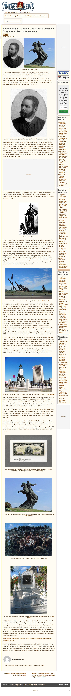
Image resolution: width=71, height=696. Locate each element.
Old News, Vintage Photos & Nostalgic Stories (17, 12)
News (7, 16)
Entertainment (21, 16)
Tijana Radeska (13, 36)
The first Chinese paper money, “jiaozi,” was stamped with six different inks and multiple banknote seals (43, 675)
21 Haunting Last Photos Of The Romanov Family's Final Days (63, 328)
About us (36, 16)
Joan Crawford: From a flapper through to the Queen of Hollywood (63, 262)
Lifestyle (29, 16)
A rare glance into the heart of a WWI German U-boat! (63, 366)
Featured (5, 34)
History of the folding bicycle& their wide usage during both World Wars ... (63, 306)
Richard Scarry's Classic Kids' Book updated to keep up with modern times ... (63, 391)
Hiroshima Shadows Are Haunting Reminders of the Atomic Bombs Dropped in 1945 (63, 157)
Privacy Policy (33, 684)
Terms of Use (42, 684)
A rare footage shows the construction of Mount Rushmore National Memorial (63, 250)
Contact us (43, 16)
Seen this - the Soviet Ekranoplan (62, 400)
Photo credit (45, 301)
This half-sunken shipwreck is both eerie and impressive (15, 674)
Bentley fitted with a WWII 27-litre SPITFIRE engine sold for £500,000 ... (63, 214)
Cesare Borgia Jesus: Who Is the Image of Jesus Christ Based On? (63, 168)
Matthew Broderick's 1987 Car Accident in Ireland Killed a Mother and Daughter (63, 317)
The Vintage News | (17, 684)
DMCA (25, 684)
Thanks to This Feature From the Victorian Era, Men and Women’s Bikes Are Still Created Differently (63, 143)
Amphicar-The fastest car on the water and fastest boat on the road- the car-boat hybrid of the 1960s (63, 128)
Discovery (13, 16)
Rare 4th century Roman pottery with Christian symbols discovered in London (63, 180)
